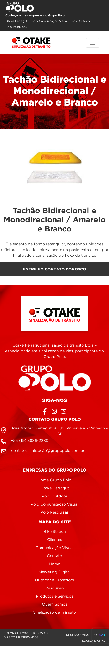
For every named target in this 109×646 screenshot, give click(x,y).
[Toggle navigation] (92, 43)
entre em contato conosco (54, 269)
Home (54, 564)
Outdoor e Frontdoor (54, 580)
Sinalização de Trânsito (54, 612)
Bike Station (54, 532)
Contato (54, 556)
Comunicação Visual (54, 548)
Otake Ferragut (16, 21)
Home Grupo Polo (54, 480)
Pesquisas (54, 588)
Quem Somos (54, 604)
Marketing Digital (55, 572)
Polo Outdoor (81, 21)
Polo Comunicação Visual (49, 21)
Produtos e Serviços (54, 596)
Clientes (54, 540)
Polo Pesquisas (16, 27)
